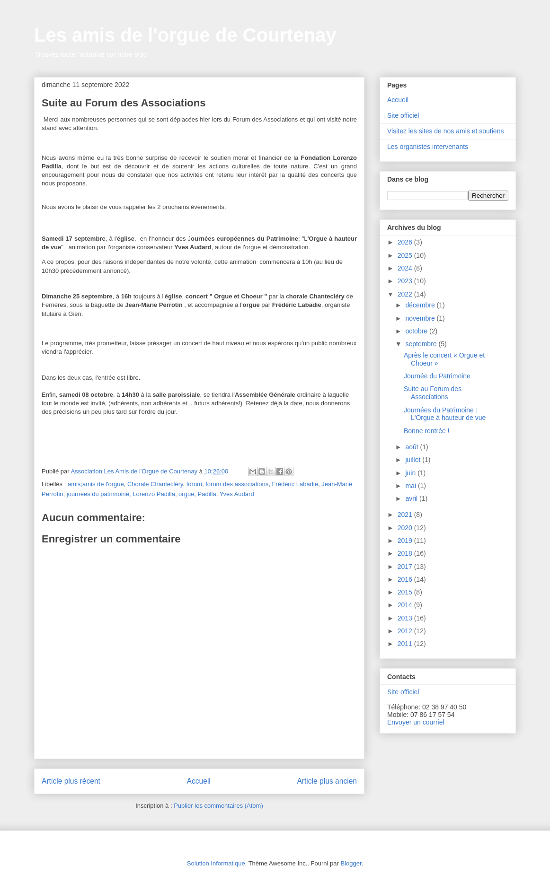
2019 (406, 540)
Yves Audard (237, 494)
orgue (186, 494)
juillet (413, 459)
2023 (406, 281)
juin (411, 473)
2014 (406, 605)
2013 (406, 618)
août (412, 447)
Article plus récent (71, 781)
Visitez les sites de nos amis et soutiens (445, 131)
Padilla (207, 494)
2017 (406, 566)
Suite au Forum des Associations (432, 393)
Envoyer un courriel (415, 722)
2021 (406, 514)
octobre (417, 331)
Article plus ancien (327, 781)
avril (412, 498)
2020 (406, 528)
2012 (406, 631)
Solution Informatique (216, 863)
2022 (406, 294)
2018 (406, 553)
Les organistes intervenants (427, 146)
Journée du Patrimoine (437, 376)
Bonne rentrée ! (427, 431)
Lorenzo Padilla (154, 494)
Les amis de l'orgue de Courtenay (185, 35)
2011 (406, 643)
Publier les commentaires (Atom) (218, 805)
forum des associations (236, 484)
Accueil (199, 781)
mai (411, 485)
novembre (420, 318)
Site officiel (403, 115)
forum (194, 484)
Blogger (350, 863)
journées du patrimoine (98, 494)
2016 (406, 579)
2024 (406, 268)
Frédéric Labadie (295, 484)
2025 (406, 255)
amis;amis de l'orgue (96, 484)
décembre (420, 305)
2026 (406, 242)
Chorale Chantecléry (155, 484)
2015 (406, 592)
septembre (421, 344)
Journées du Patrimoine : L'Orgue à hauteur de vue (445, 414)
